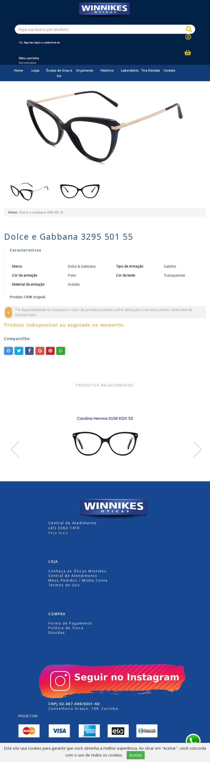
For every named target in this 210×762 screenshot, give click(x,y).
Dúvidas (56, 632)
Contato (169, 70)
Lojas (35, 70)
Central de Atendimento (73, 575)
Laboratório (130, 70)
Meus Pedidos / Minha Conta (78, 580)
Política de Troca (66, 628)
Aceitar (135, 755)
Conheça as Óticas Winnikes (77, 571)
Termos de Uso (64, 585)
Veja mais (58, 533)
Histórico (107, 70)
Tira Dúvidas (150, 70)
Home (18, 70)
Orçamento (84, 70)
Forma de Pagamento (70, 623)
